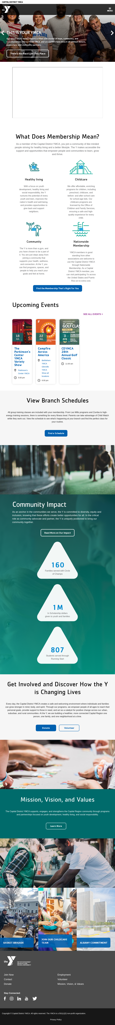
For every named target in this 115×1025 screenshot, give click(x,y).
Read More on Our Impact (57, 532)
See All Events (92, 314)
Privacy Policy (55, 1020)
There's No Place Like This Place (27, 53)
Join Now (9, 974)
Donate (46, 728)
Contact (8, 979)
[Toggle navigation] (110, 9)
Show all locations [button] (45, 374)
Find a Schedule (56, 433)
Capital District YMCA (12, 2)
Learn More (56, 826)
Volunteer (69, 728)
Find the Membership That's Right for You (57, 288)
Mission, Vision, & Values (71, 984)
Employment (64, 974)
